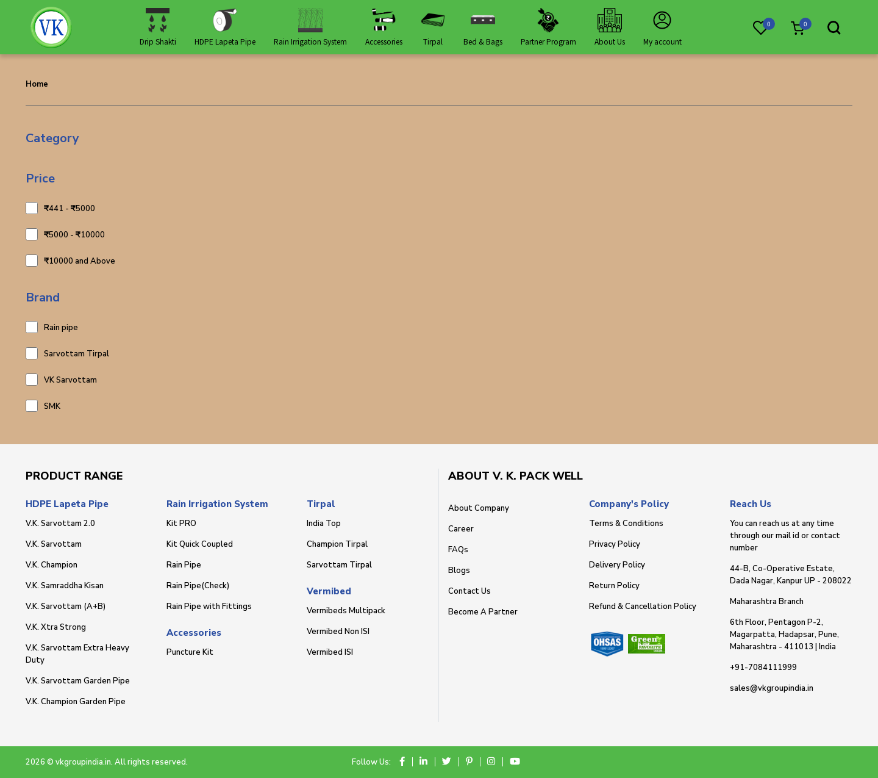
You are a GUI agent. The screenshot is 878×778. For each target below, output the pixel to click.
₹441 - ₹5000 (69, 208)
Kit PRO (181, 523)
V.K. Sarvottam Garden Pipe (78, 680)
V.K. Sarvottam (54, 544)
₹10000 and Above (79, 260)
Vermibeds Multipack (346, 610)
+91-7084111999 (763, 667)
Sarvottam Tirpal (76, 353)
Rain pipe (61, 327)
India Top (324, 523)
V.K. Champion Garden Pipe (76, 701)
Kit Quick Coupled (199, 544)
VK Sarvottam (70, 379)
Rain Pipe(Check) (197, 585)
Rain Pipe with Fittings (209, 606)
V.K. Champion (51, 565)
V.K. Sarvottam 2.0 (60, 523)
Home (37, 84)
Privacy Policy (614, 544)
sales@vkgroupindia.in (771, 688)
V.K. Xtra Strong (56, 627)
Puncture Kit (189, 652)
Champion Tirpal (337, 544)
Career (461, 529)
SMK (52, 406)
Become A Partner (483, 612)
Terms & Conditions (626, 523)
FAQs (458, 549)
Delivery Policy (617, 565)
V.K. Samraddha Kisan (65, 585)
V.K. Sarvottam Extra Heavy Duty (77, 654)
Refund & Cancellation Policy (642, 606)
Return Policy (614, 585)
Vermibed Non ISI (338, 631)
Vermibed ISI (330, 652)
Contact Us (469, 591)
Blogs (459, 570)
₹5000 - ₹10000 (74, 234)
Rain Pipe (183, 565)
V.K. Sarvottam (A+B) (65, 606)
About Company (478, 508)
